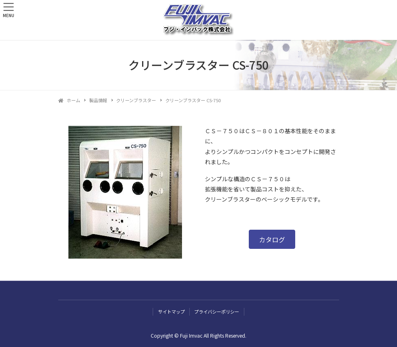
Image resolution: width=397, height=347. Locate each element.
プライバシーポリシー (216, 311)
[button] (272, 239)
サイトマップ (171, 311)
